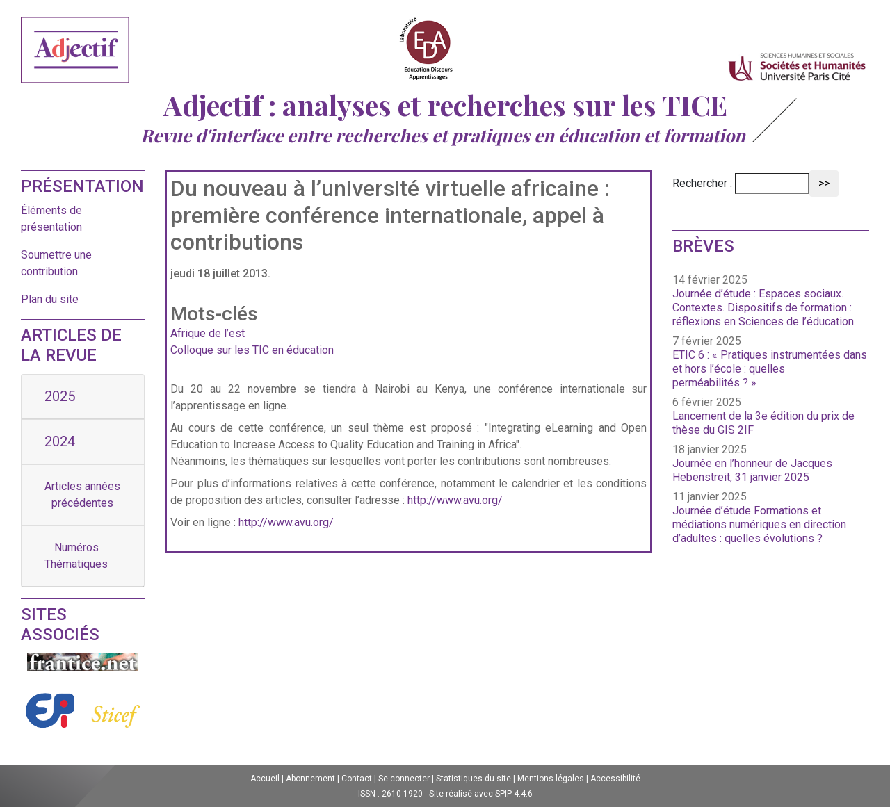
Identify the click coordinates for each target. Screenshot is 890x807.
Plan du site (50, 299)
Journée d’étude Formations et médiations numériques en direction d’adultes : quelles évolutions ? (759, 524)
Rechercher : (702, 183)
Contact (356, 778)
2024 (59, 441)
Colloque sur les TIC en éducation (252, 350)
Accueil (265, 778)
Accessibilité (615, 778)
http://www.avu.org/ (455, 500)
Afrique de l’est (207, 333)
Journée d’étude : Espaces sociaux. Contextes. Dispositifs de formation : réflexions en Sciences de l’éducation (763, 307)
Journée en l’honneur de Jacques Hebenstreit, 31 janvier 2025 (752, 470)
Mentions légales (550, 778)
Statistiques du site (473, 778)
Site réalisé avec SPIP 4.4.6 (481, 794)
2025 (59, 396)
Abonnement (310, 778)
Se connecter (404, 778)
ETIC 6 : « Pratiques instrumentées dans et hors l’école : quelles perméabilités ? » (769, 368)
